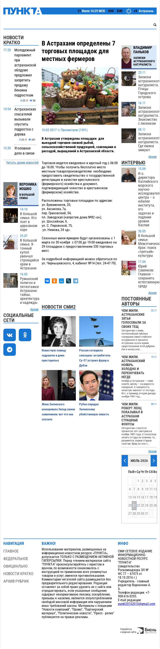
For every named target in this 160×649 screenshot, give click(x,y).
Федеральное (15, 558)
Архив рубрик (16, 581)
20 (130, 505)
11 (151, 489)
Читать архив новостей (22, 163)
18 (151, 497)
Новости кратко (18, 573)
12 (155, 489)
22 (138, 505)
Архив (34, 309)
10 (146, 489)
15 (138, 497)
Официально (15, 566)
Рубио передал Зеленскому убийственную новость (94, 409)
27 (130, 514)
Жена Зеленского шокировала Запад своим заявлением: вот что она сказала (58, 411)
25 (151, 505)
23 (142, 505)
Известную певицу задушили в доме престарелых (54, 355)
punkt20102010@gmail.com (136, 604)
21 (134, 505)
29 (138, 514)
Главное (11, 551)
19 (155, 497)
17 (146, 497)
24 (146, 505)
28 (134, 514)
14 (134, 497)
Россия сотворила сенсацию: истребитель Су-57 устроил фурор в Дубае (94, 358)
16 (142, 497)
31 (146, 514)
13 (130, 497)
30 (142, 514)
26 (155, 505)
